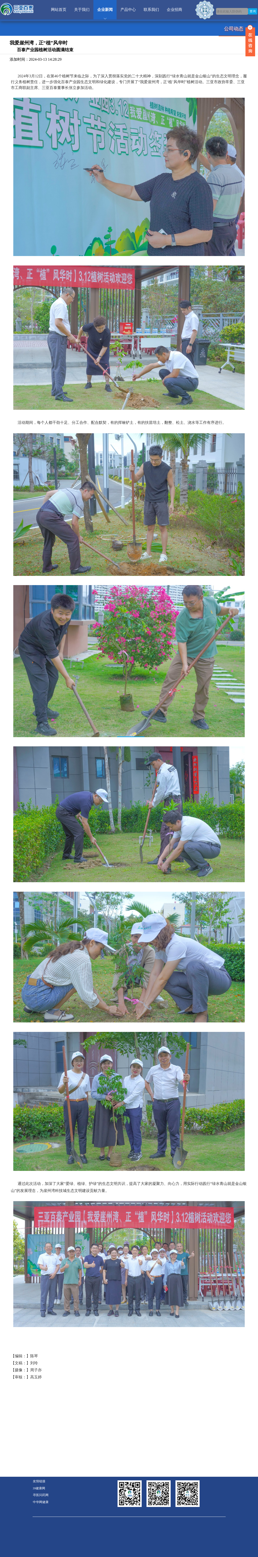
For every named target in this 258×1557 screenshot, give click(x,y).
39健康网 (39, 1488)
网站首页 (58, 9)
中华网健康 (41, 1502)
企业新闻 (105, 9)
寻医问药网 (41, 1495)
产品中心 (128, 9)
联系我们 (151, 9)
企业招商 (174, 9)
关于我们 (82, 9)
